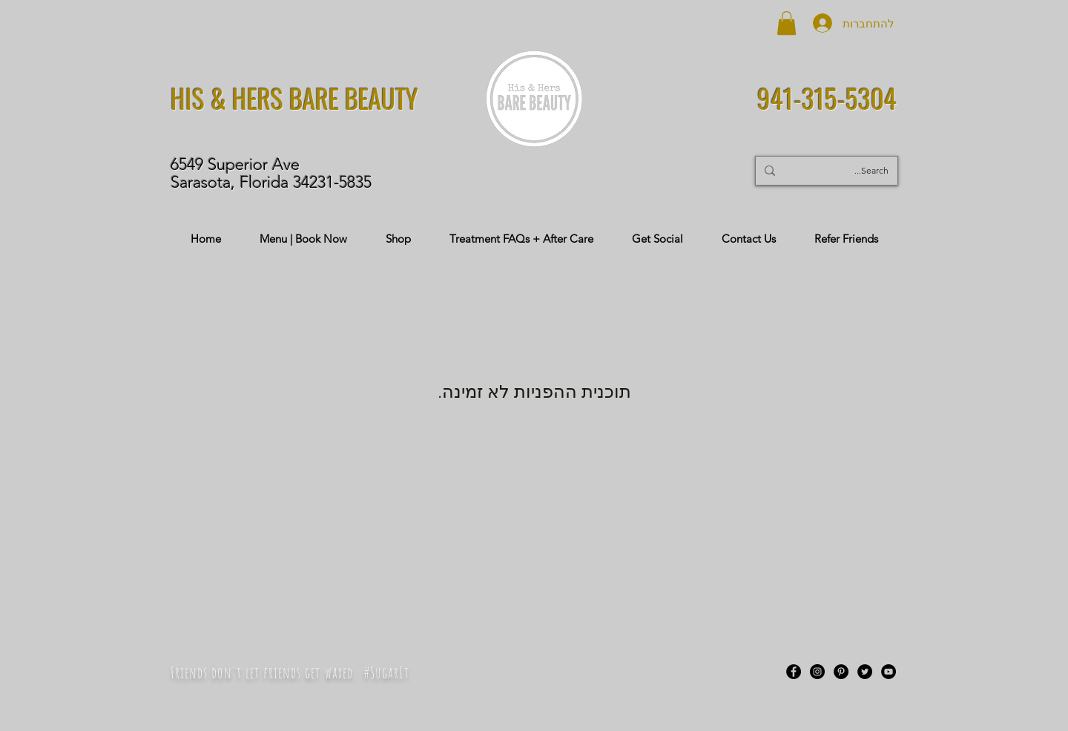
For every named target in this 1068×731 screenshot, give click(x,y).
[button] (787, 23)
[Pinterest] (841, 671)
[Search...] (847, 171)
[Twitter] (864, 671)
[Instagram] (817, 671)
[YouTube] (888, 671)
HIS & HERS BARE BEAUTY (294, 98)
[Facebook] (793, 671)
